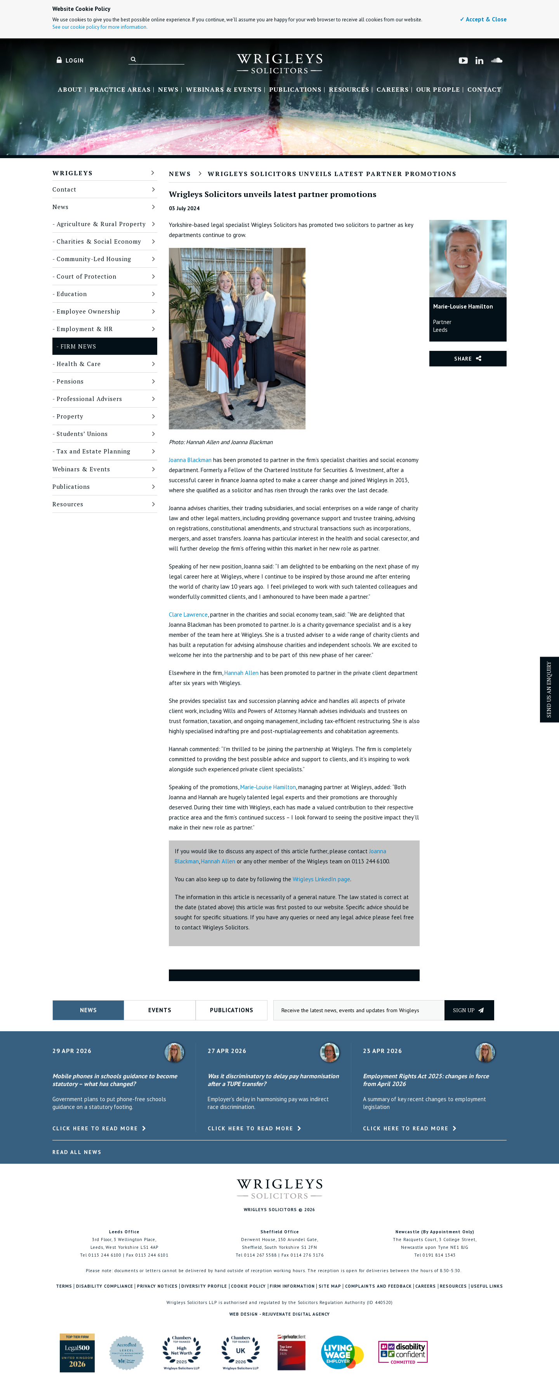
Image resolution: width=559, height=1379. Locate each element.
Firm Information (292, 1286)
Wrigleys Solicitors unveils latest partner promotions (332, 173)
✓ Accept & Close (483, 19)
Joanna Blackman (190, 460)
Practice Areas (120, 89)
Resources (349, 89)
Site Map (330, 1286)
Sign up (468, 1010)
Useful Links (487, 1286)
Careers (393, 89)
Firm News (78, 346)
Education (72, 294)
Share (463, 358)
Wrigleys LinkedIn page (321, 879)
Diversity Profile (204, 1286)
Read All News (77, 1152)
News (168, 89)
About (70, 89)
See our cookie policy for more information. (100, 27)
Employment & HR (85, 329)
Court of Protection (86, 276)
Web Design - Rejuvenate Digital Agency (279, 1314)
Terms (64, 1286)
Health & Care (79, 364)
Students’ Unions (82, 434)
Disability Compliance (104, 1286)
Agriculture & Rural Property (101, 224)
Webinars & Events (224, 89)
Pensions (70, 381)
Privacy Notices (157, 1286)
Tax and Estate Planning (93, 451)
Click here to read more (95, 1128)
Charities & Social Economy (99, 241)
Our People (438, 89)
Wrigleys (72, 173)
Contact (484, 89)
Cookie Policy (248, 1286)
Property (70, 416)
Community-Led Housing (94, 259)
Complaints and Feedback (378, 1286)
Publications (295, 89)
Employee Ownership (88, 311)
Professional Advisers (89, 399)
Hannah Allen (241, 672)
